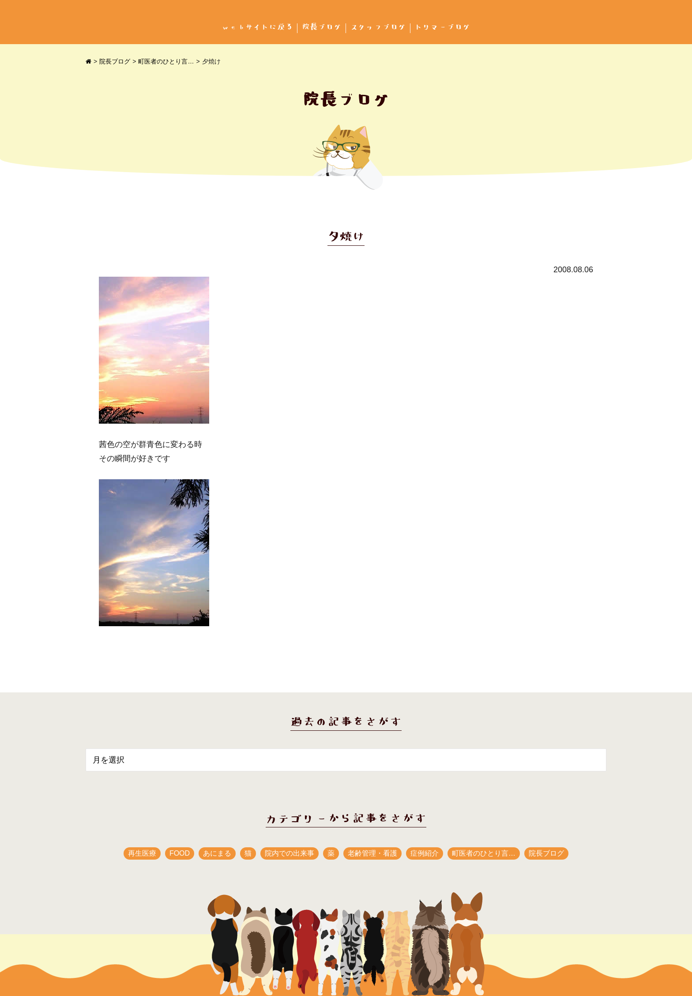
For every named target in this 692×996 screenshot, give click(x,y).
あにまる (217, 853)
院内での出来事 (289, 853)
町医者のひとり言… (166, 61)
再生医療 (142, 853)
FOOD (179, 853)
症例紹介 (424, 853)
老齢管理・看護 (372, 853)
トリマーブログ (442, 27)
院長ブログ (322, 27)
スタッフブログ (378, 27)
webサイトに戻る (257, 27)
